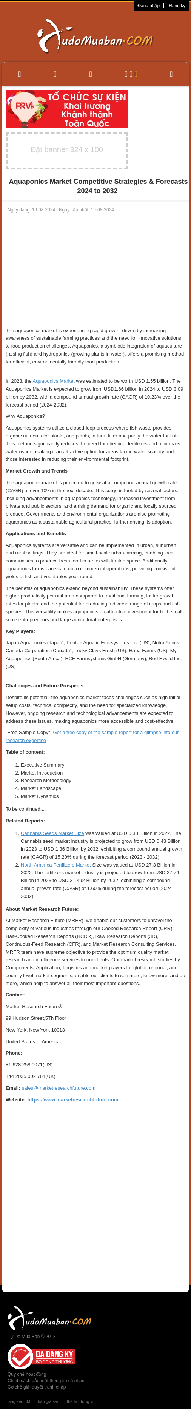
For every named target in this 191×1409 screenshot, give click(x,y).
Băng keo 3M (18, 1401)
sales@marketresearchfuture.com (59, 1088)
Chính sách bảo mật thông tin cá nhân (46, 1380)
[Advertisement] (95, 270)
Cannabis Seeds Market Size (52, 833)
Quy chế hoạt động (27, 1374)
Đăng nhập (148, 5)
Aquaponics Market (54, 381)
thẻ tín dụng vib (81, 1401)
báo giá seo (48, 1401)
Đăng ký (177, 5)
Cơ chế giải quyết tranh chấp (37, 1387)
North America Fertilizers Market (56, 865)
